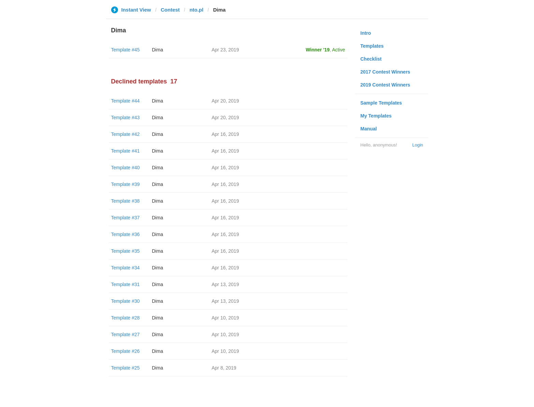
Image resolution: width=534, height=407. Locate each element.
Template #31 (125, 284)
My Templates (376, 116)
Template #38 (125, 201)
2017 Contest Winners (385, 72)
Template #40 (125, 167)
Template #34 (125, 267)
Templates (372, 46)
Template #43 (125, 117)
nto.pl (197, 10)
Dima (157, 49)
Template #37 (125, 217)
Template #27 (125, 334)
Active (338, 49)
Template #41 (125, 151)
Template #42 (125, 134)
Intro (365, 33)
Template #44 (125, 101)
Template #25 (125, 368)
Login (417, 144)
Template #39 (125, 184)
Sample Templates (381, 103)
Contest (170, 10)
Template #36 (125, 234)
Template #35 (125, 251)
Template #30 (125, 301)
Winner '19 (318, 49)
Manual (368, 128)
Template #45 (125, 49)
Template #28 (125, 317)
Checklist (371, 59)
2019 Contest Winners (385, 85)
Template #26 (125, 351)
